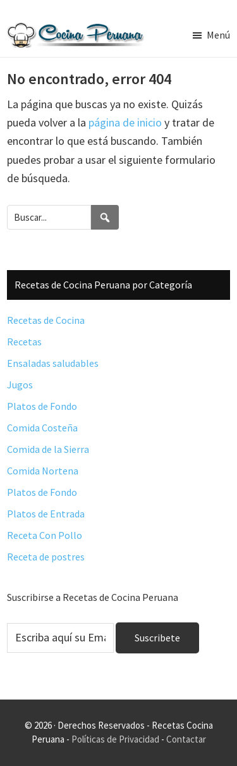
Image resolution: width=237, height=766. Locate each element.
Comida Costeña (42, 427)
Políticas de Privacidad (115, 739)
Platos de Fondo (42, 406)
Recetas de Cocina (46, 320)
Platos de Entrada (46, 513)
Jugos (20, 384)
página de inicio (125, 122)
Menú (218, 34)
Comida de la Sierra (48, 449)
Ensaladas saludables (53, 363)
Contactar (186, 739)
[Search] (105, 217)
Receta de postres (46, 556)
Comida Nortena (42, 470)
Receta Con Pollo (44, 535)
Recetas (24, 341)
